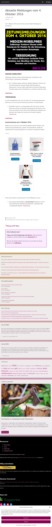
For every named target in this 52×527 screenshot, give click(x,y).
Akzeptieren (26, 518)
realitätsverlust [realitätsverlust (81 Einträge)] (6, 373)
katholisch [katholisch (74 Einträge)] (4, 371)
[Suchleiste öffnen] (43, 2)
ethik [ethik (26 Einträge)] (43, 365)
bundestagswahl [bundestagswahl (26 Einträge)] (28, 365)
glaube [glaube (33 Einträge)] (12, 368)
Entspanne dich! (8, 451)
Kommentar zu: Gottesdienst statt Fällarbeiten (17, 419)
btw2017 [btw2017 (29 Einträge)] (22, 365)
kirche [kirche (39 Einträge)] (20, 371)
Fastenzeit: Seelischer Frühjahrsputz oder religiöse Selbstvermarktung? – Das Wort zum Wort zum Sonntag (26, 267)
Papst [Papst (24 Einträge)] (37, 371)
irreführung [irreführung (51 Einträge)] (39, 368)
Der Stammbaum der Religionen (8, 300)
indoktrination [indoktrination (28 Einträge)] (32, 368)
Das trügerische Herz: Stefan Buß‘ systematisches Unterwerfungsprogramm (23, 270)
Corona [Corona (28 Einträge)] (33, 365)
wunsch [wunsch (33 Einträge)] (18, 375)
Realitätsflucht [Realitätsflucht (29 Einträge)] (45, 371)
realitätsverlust (20, 219)
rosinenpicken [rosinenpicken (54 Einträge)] (31, 373)
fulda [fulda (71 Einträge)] (5, 368)
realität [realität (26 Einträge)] (40, 371)
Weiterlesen (5, 432)
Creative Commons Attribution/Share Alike (27, 457)
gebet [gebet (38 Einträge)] (9, 368)
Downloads (7, 445)
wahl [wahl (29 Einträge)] (47, 373)
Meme (14, 218)
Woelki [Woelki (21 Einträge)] (15, 375)
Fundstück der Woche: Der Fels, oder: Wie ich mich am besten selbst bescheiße (17, 296)
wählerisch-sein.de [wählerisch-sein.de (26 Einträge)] (24, 375)
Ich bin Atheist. (4, 288)
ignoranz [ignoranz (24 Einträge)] (23, 368)
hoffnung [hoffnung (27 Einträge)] (20, 368)
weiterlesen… (9, 93)
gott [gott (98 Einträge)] (16, 368)
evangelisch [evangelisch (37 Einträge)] (47, 365)
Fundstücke (9, 218)
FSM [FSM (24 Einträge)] (2, 368)
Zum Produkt (15, 159)
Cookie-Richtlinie (19, 525)
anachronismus (11, 219)
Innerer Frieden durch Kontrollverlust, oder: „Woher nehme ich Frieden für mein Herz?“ (22, 259)
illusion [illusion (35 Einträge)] (28, 368)
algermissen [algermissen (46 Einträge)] (4, 365)
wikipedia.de (26, 206)
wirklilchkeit (30, 219)
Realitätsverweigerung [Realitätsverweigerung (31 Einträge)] (17, 373)
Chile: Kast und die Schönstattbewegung (9, 312)
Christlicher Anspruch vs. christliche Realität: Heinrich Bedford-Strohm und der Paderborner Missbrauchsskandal (24, 318)
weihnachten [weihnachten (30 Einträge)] (4, 375)
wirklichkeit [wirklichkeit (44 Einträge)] (10, 375)
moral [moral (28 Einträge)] (34, 371)
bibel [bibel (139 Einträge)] (14, 365)
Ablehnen (26, 521)
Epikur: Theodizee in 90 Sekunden (8, 292)
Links (5, 447)
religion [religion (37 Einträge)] (25, 373)
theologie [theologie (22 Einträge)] (41, 373)
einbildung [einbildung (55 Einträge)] (38, 366)
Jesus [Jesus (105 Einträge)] (45, 368)
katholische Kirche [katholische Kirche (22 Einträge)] (12, 371)
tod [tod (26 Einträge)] (44, 373)
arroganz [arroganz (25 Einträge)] (9, 365)
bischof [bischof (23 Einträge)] (18, 365)
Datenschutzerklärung (27, 525)
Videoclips (7, 449)
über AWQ (34, 525)
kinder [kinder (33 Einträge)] (17, 371)
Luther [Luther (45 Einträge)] (27, 371)
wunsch (36, 219)
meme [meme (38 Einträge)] (31, 371)
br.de (44, 89)
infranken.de (12, 114)
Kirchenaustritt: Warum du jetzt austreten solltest (11, 284)
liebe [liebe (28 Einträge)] (24, 371)
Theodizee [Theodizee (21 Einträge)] (37, 373)
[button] (50, 507)
